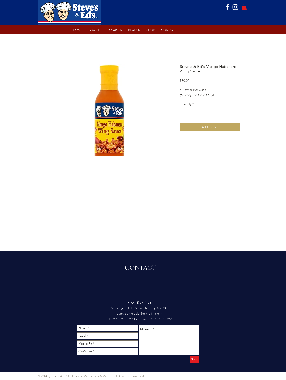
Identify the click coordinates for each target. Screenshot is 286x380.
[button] (244, 7)
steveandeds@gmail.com (140, 313)
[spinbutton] (190, 112)
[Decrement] (183, 112)
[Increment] (196, 112)
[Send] (194, 359)
